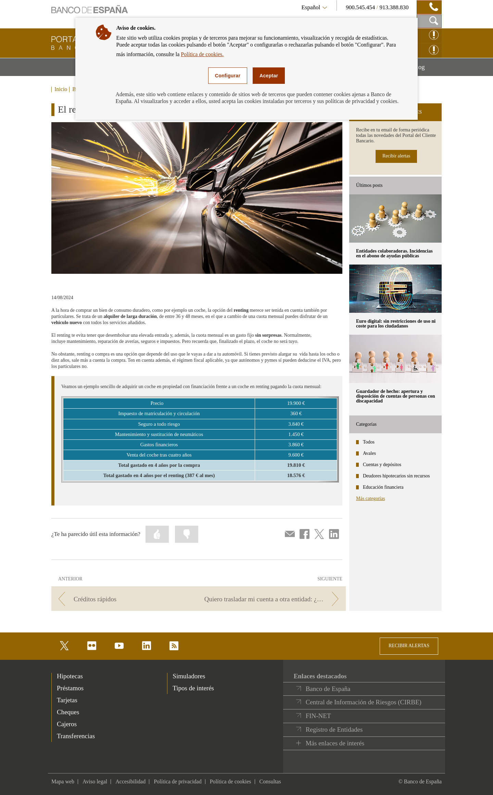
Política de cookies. (202, 54)
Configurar (227, 75)
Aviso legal (95, 781)
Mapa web (62, 781)
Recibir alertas (396, 155)
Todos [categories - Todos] (369, 442)
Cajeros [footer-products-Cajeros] (67, 724)
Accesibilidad (130, 781)
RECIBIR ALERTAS (409, 645)
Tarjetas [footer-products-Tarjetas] (67, 700)
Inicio (60, 89)
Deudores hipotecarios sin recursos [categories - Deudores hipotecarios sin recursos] (396, 475)
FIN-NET (318, 715)
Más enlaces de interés (335, 743)
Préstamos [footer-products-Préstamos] (70, 688)
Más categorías (370, 498)
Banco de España (328, 688)
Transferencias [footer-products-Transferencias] (76, 736)
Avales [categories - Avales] (369, 453)
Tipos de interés (193, 688)
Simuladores (189, 676)
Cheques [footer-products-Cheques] (68, 712)
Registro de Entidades (334, 729)
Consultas (270, 781)
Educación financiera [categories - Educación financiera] (383, 487)
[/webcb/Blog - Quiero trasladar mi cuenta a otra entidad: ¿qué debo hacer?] (273, 599)
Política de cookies (230, 781)
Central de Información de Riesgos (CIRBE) (363, 702)
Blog (427, 69)
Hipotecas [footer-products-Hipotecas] (70, 676)
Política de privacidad (178, 781)
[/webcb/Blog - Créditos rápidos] (124, 599)
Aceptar (269, 75)
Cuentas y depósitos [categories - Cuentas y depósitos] (382, 464)
